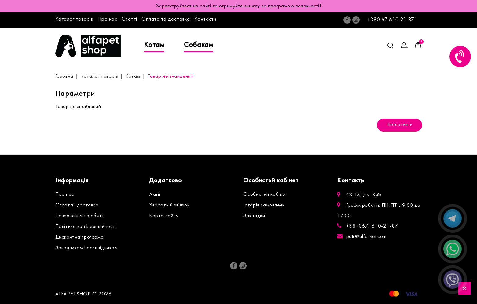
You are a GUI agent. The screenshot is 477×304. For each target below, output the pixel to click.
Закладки (254, 215)
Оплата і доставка (77, 205)
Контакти (205, 19)
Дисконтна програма (79, 237)
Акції (154, 194)
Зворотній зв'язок (169, 205)
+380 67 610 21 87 (390, 20)
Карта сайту (164, 215)
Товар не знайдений (170, 76)
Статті (129, 19)
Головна (64, 76)
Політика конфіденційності (86, 226)
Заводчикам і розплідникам (86, 248)
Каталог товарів (74, 19)
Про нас (107, 19)
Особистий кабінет (265, 194)
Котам (154, 45)
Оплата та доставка (165, 19)
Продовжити (400, 125)
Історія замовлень (264, 205)
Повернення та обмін (79, 215)
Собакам (198, 45)
